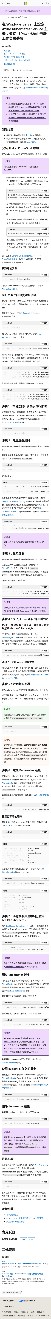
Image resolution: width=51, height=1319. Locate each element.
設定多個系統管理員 (15, 1221)
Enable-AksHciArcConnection (18, 925)
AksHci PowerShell (9, 289)
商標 (29, 1315)
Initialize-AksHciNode (11, 422)
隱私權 (39, 1312)
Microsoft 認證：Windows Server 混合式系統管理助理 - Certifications (23, 1275)
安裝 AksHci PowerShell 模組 (14, 54)
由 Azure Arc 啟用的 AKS (17, 17)
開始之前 (7, 50)
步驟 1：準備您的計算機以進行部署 (17, 60)
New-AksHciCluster (22, 1048)
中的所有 (29, 135)
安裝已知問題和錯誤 (15, 966)
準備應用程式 (12, 1214)
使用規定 (21, 1315)
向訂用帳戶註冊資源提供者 (14, 57)
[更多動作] (47, 17)
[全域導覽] (2, 3)
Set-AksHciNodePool (16, 990)
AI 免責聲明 (6, 1312)
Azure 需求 (30, 142)
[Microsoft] (25, 3)
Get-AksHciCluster (9, 825)
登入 (47, 3)
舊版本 (16, 1312)
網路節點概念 (7, 515)
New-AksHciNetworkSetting (13, 501)
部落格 (23, 1312)
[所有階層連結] (4, 17)
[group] (27, 196)
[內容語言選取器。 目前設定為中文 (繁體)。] (8, 1301)
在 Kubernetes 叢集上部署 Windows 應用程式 (25, 1218)
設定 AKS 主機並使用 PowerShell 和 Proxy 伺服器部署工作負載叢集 (27, 117)
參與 (32, 1312)
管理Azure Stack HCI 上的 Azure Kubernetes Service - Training (25, 1264)
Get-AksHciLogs (41, 1164)
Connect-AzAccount (31, 313)
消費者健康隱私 (8, 1315)
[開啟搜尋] (42, 3)
